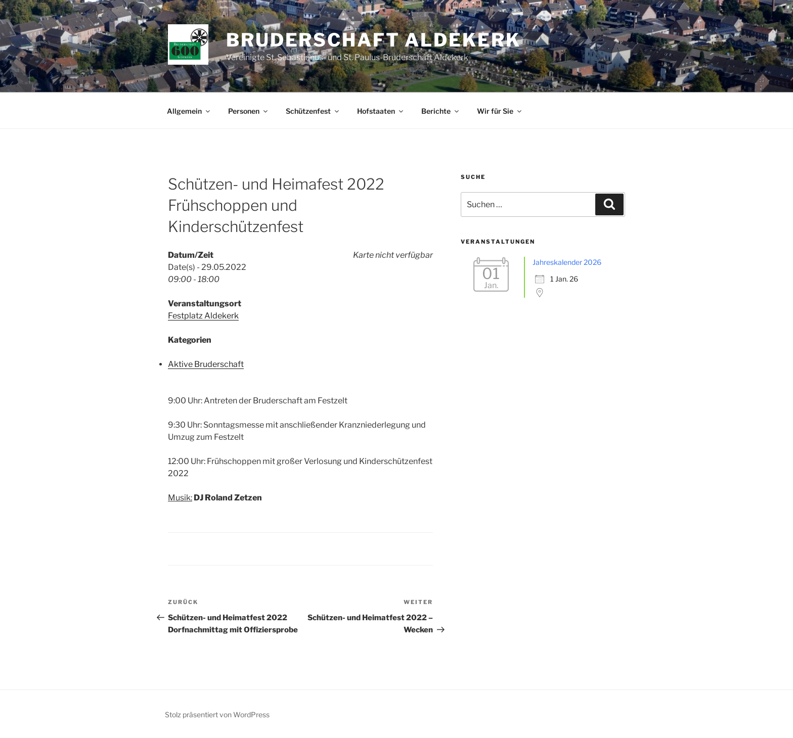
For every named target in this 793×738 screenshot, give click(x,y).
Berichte (440, 111)
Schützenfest (313, 111)
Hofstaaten (381, 111)
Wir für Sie (500, 111)
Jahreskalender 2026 (567, 262)
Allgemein (189, 111)
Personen (248, 111)
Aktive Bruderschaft (206, 364)
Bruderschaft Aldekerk (373, 40)
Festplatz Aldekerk (203, 315)
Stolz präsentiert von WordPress (217, 714)
